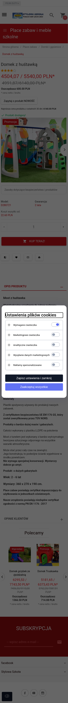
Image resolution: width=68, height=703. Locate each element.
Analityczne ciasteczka (25, 345)
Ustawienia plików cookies (30, 315)
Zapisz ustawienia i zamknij (34, 378)
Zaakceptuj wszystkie (34, 387)
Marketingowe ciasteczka (26, 335)
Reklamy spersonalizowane (27, 365)
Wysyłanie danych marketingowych (31, 355)
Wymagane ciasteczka (25, 325)
